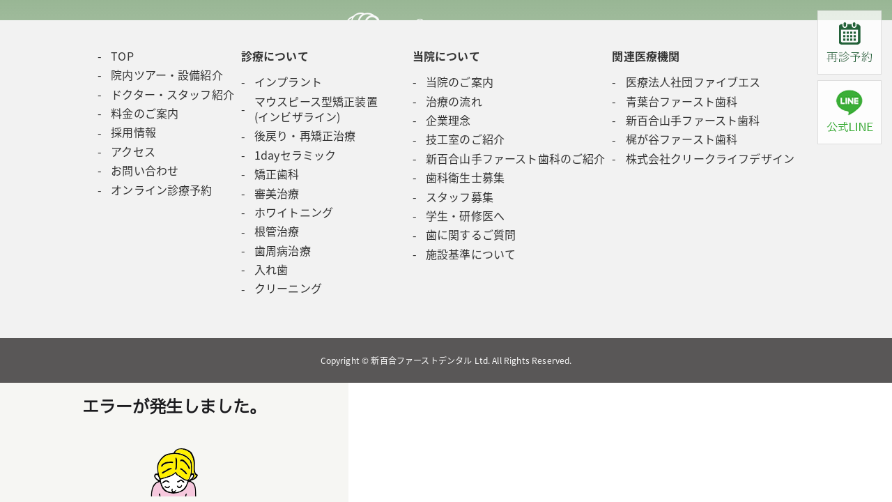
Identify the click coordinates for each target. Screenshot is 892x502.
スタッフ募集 (459, 196)
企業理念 (448, 120)
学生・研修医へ (465, 215)
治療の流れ (454, 101)
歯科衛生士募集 (465, 177)
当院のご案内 (459, 81)
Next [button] (22, 14)
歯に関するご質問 (471, 234)
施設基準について (471, 253)
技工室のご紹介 (465, 138)
